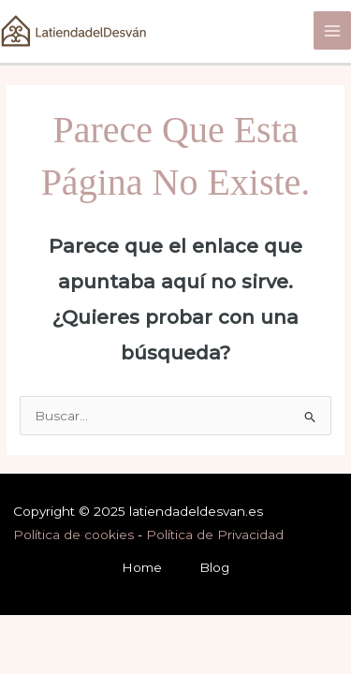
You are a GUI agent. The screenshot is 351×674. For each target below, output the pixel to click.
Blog (214, 567)
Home (142, 567)
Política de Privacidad (215, 534)
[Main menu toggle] (333, 30)
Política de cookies (73, 534)
